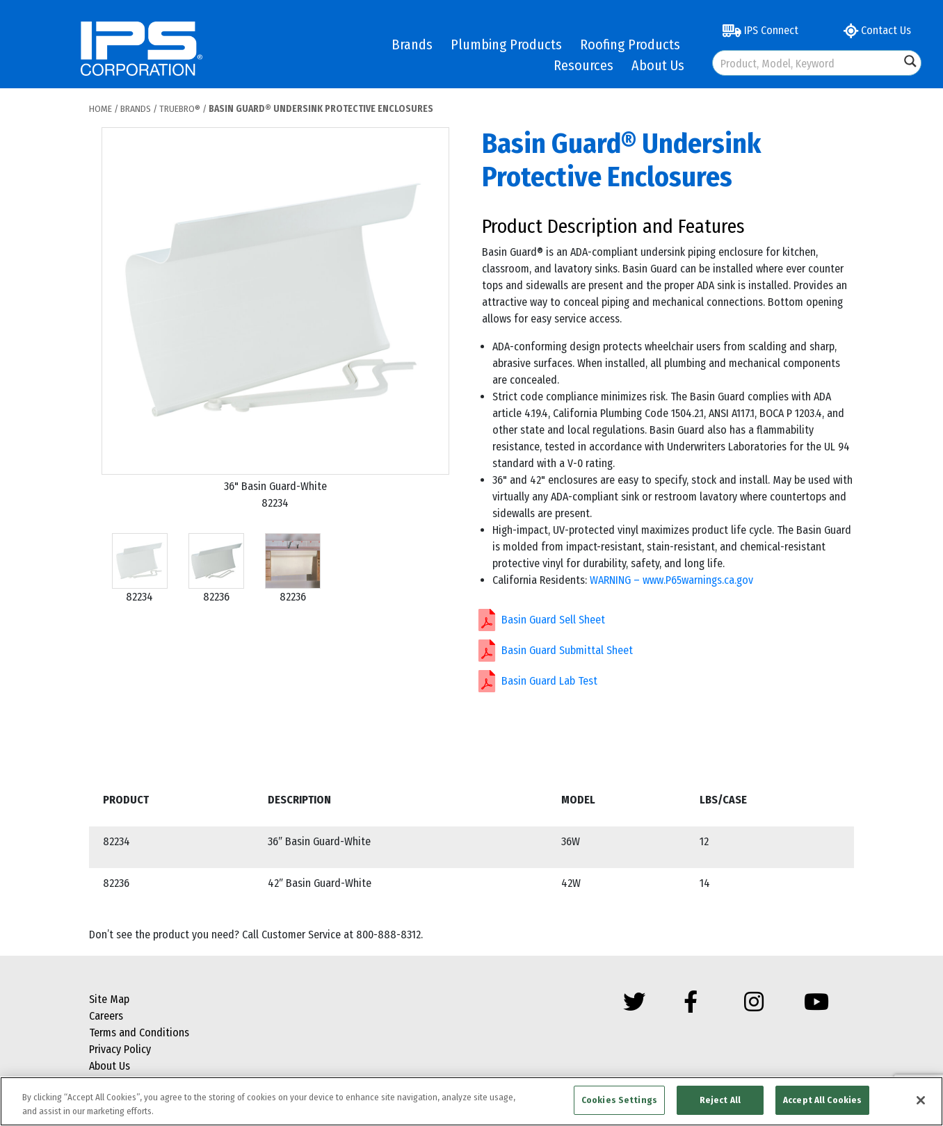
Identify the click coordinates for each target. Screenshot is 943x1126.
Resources (583, 65)
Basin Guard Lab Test (549, 680)
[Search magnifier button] (910, 61)
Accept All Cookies (822, 1100)
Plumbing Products (506, 44)
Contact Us (877, 30)
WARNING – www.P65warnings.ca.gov (671, 580)
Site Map (109, 999)
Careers (106, 1015)
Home (100, 109)
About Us (657, 65)
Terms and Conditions (139, 1032)
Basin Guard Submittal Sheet (567, 650)
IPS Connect (760, 30)
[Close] (920, 1100)
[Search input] (807, 63)
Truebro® (179, 109)
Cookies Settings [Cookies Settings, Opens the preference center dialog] (619, 1100)
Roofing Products (630, 44)
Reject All (720, 1100)
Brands (412, 44)
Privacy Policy (120, 1049)
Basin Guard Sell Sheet (553, 619)
